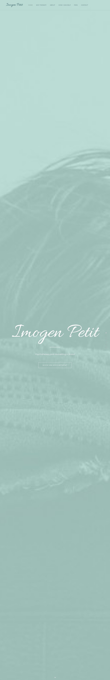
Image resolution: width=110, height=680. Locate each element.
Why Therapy (41, 5)
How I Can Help (64, 5)
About (52, 5)
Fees (75, 5)
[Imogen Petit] (12, 5)
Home (30, 5)
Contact (84, 5)
